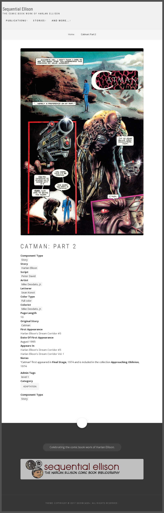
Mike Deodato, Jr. (31, 284)
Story (24, 259)
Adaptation (29, 386)
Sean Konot (28, 292)
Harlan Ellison (29, 268)
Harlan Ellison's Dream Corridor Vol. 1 (42, 354)
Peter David (28, 276)
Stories (39, 20)
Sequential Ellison (18, 9)
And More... (61, 20)
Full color (26, 300)
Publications (16, 20)
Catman (25, 325)
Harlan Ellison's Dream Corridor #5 (40, 333)
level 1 (25, 377)
